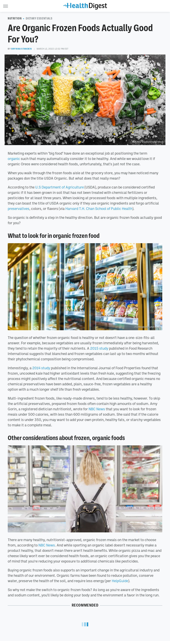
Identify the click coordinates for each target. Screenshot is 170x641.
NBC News (97, 409)
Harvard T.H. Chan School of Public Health (98, 208)
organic (14, 158)
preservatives (18, 208)
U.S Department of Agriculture (59, 187)
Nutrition (15, 18)
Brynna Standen (21, 48)
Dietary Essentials (39, 18)
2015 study (99, 348)
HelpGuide (120, 581)
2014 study (41, 368)
